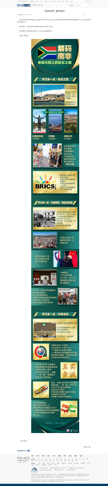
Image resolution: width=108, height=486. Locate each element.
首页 (32, 455)
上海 (65, 459)
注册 (90, 1)
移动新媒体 (71, 5)
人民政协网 (50, 464)
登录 (87, 1)
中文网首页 (32, 1)
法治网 (55, 464)
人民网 (39, 463)
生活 (50, 1)
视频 (54, 1)
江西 (80, 459)
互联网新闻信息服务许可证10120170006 (58, 468)
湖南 (36, 460)
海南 (47, 460)
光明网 (32, 464)
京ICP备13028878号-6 (70, 470)
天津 (42, 459)
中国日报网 (34, 5)
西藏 (65, 460)
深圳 (76, 460)
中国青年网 (63, 463)
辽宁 (53, 459)
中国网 (48, 463)
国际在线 (53, 463)
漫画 (70, 455)
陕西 (69, 460)
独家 (75, 455)
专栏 (58, 1)
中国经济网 (70, 463)
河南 (87, 459)
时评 (37, 1)
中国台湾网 (76, 463)
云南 (61, 460)
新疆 (72, 460)
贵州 (58, 460)
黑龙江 (61, 459)
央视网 (58, 463)
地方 (72, 1)
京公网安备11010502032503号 (45, 470)
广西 (43, 460)
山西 (49, 459)
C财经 (46, 1)
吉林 (57, 459)
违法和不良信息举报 (43, 468)
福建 (76, 459)
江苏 (69, 459)
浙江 (72, 459)
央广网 (88, 463)
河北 (46, 459)
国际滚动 (41, 5)
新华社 (23, 14)
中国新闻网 (43, 464)
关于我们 (19, 462)
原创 (63, 1)
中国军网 (37, 464)
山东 (83, 459)
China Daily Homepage (22, 1)
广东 (39, 460)
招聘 (81, 455)
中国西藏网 (82, 463)
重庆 (50, 460)
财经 (48, 455)
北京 (38, 459)
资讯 (41, 1)
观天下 (67, 1)
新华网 (43, 463)
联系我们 (24, 462)
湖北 (32, 460)
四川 (54, 460)
